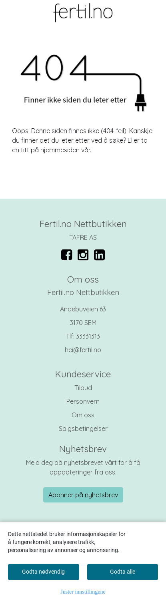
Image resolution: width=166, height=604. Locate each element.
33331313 (88, 336)
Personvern (83, 401)
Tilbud (83, 388)
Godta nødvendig (43, 571)
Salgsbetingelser (83, 429)
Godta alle (122, 571)
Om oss (83, 415)
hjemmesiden (60, 150)
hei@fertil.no (83, 350)
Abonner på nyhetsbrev (83, 495)
